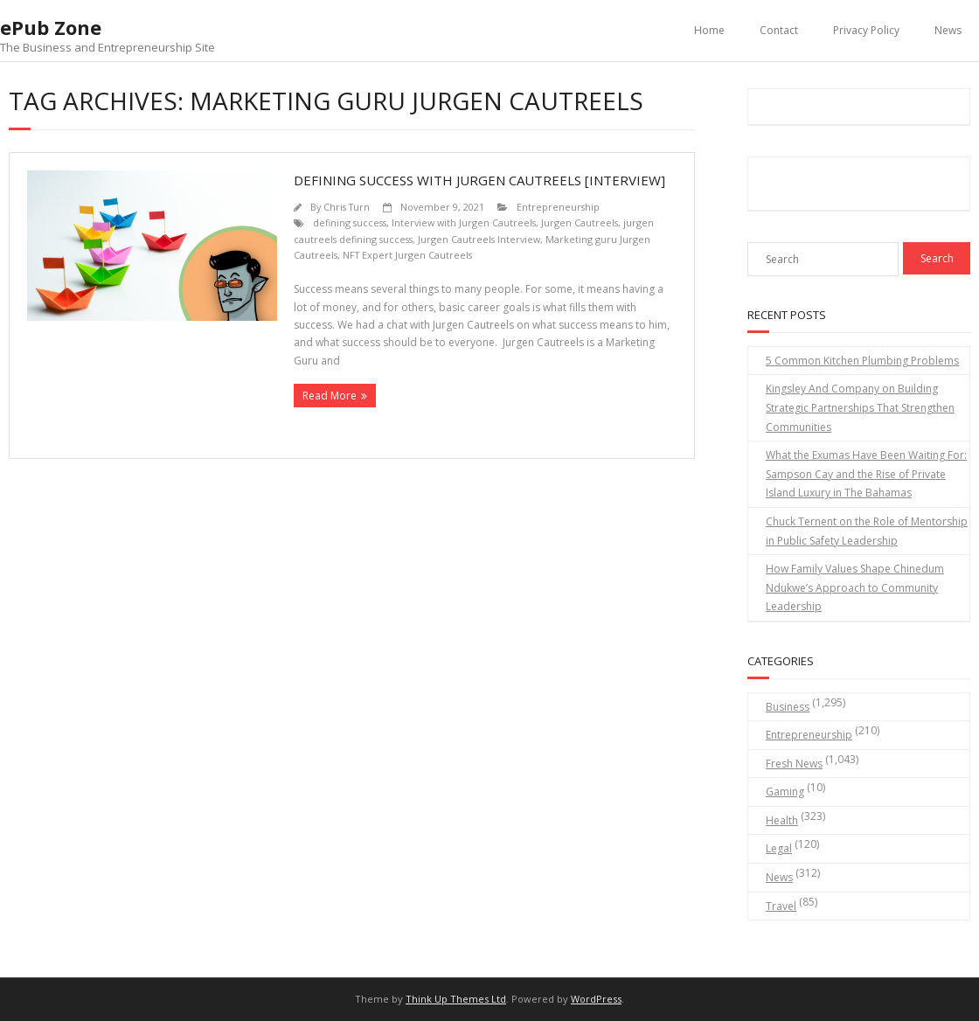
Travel (781, 906)
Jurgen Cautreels (579, 222)
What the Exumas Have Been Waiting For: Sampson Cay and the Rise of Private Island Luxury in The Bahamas (866, 474)
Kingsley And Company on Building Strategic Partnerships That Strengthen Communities (860, 407)
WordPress (596, 998)
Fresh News (794, 763)
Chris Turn (346, 206)
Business (787, 706)
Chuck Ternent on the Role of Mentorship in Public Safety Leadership (867, 531)
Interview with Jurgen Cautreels (464, 222)
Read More (329, 395)
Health (782, 820)
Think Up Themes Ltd (456, 998)
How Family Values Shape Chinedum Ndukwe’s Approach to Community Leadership (855, 587)
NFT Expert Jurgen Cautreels (407, 254)
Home (709, 30)
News (948, 30)
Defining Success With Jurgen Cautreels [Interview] (479, 180)
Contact (779, 30)
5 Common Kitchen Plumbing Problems (862, 360)
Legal (779, 848)
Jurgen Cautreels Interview (479, 239)
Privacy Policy (866, 30)
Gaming (785, 791)
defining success (349, 222)
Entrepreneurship (558, 206)
